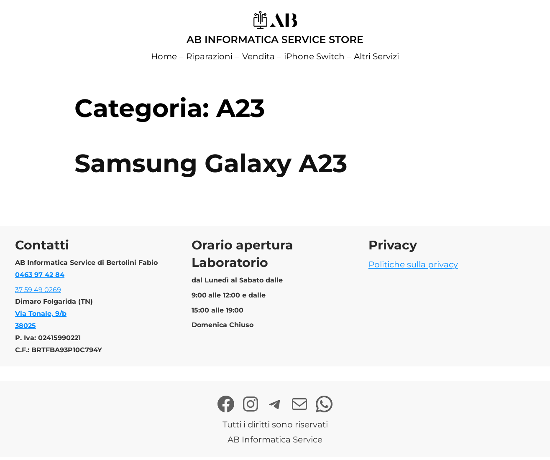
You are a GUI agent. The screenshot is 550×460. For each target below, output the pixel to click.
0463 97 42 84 (39, 275)
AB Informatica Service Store (275, 39)
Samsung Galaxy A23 (211, 163)
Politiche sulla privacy (413, 264)
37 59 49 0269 (38, 290)
